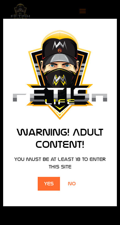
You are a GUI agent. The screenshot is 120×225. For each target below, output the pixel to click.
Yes (49, 184)
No (72, 184)
